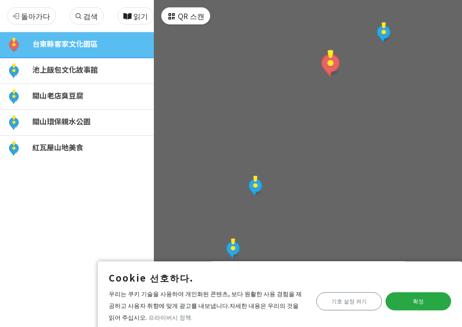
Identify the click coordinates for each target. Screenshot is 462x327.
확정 (415, 298)
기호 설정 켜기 (339, 298)
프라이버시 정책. (98, 313)
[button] (330, 63)
